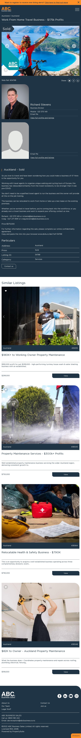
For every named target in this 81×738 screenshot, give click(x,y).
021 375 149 (42, 112)
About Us (5, 703)
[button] (7, 46)
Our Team (6, 706)
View (66, 376)
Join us (43, 706)
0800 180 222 (14, 718)
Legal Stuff (6, 709)
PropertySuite (18, 731)
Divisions (76, 736)
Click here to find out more (56, 2)
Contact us (8, 266)
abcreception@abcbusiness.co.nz (21, 721)
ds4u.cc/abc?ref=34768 (52, 234)
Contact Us (45, 703)
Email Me (34, 114)
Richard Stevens (40, 104)
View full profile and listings (42, 118)
